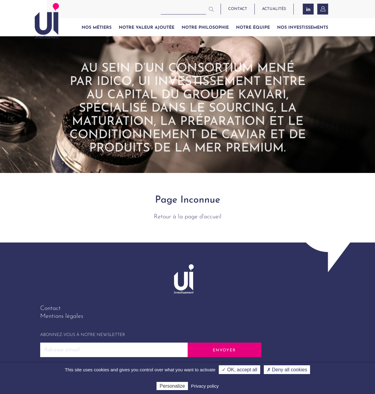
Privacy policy (205, 386)
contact (237, 9)
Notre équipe (253, 27)
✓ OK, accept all (239, 369)
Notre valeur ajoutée (146, 27)
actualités (274, 9)
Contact (50, 308)
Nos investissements (302, 27)
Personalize (172, 386)
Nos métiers (97, 27)
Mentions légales (61, 316)
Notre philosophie (205, 27)
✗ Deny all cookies (287, 369)
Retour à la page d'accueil (187, 217)
